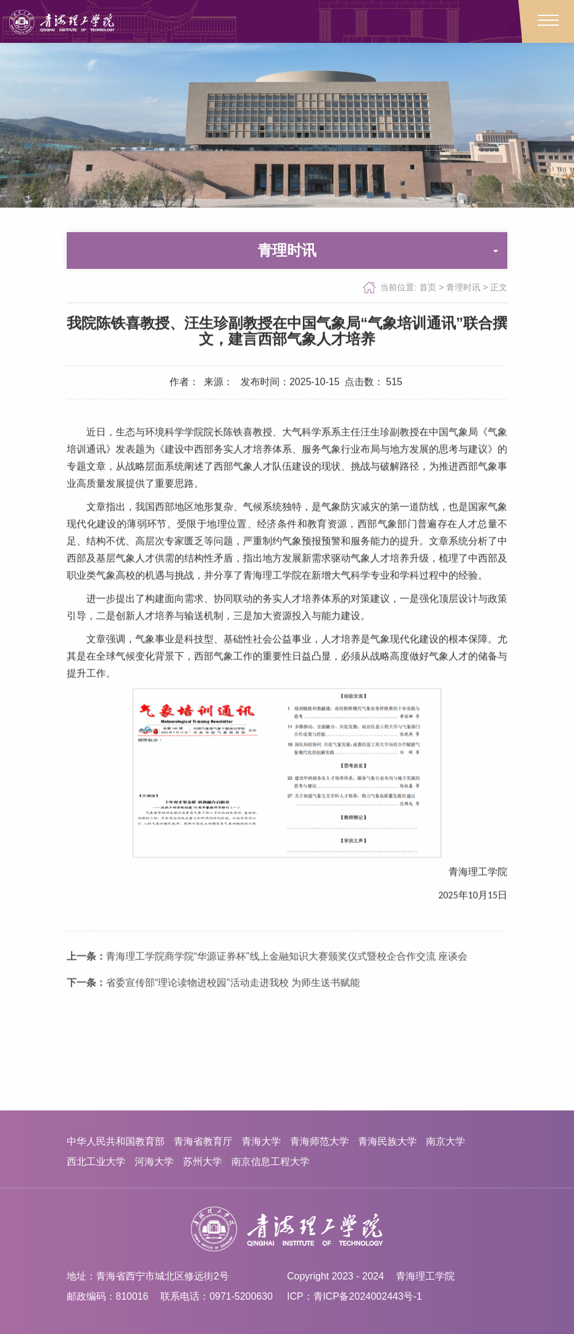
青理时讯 (463, 288)
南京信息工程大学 (270, 1161)
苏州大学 (202, 1161)
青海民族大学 (387, 1141)
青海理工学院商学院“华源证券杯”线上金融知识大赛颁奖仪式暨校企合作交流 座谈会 (267, 994)
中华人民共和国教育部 (116, 1141)
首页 (427, 288)
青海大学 (261, 1141)
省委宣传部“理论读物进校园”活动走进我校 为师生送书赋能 (213, 1021)
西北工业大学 (96, 1161)
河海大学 (154, 1161)
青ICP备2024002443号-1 (367, 1296)
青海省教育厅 (203, 1141)
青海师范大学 (319, 1141)
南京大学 (445, 1141)
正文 (498, 288)
